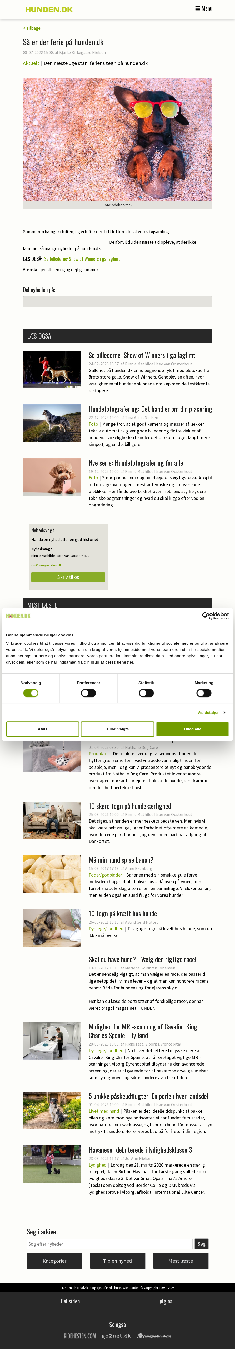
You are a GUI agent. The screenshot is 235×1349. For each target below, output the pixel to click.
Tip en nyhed (117, 1260)
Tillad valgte (117, 729)
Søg (202, 1244)
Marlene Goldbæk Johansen (150, 967)
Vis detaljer (208, 712)
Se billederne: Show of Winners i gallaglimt (82, 258)
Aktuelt (31, 63)
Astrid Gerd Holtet (141, 922)
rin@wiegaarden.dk (46, 565)
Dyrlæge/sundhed (106, 928)
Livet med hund (104, 1111)
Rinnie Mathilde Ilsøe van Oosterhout (158, 363)
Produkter (99, 753)
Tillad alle (192, 729)
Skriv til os (68, 577)
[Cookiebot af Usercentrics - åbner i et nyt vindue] (206, 616)
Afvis (42, 729)
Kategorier (54, 1260)
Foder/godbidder (105, 875)
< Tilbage (32, 28)
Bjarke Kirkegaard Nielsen (82, 52)
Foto (93, 424)
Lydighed (98, 1165)
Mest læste (180, 1260)
